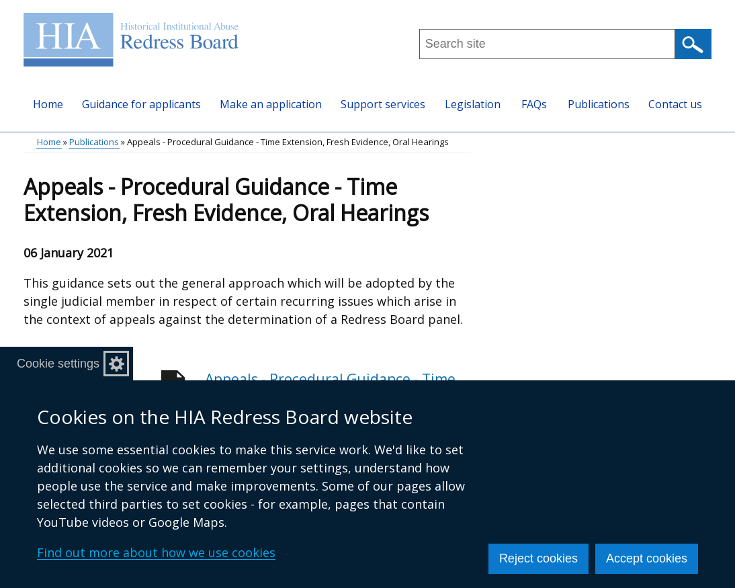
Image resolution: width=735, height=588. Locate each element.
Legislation (473, 104)
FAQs (534, 104)
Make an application (271, 104)
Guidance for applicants (141, 104)
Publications (599, 104)
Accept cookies (646, 558)
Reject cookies (538, 558)
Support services (383, 104)
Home (48, 104)
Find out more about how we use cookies (156, 552)
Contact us (675, 104)
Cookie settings (58, 363)
